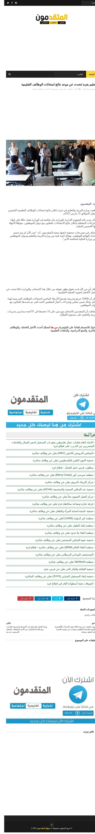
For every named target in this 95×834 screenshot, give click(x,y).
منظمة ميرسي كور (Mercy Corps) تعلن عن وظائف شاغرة (57, 476)
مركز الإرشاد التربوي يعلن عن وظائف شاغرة (65, 483)
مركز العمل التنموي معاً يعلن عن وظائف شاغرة (63, 498)
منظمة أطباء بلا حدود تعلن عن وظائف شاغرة (65, 534)
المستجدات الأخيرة (47, 91)
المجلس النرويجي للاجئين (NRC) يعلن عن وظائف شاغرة (58, 454)
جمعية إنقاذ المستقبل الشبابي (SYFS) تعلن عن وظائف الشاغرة (55, 577)
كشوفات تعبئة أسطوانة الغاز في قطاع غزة (66, 585)
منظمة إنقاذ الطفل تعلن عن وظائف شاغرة (66, 527)
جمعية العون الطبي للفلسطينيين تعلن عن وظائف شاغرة (59, 462)
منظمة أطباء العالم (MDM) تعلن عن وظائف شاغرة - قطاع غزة (55, 548)
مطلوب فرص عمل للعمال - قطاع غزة (68, 469)
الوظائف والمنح (33, 91)
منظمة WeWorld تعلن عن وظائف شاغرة (66, 563)
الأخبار (72, 91)
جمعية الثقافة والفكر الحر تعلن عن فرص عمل (64, 570)
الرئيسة (87, 75)
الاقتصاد (65, 91)
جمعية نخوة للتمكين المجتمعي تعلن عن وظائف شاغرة (60, 541)
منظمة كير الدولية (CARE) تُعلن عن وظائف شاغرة (61, 520)
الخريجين (58, 91)
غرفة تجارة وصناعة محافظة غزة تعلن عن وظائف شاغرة (58, 505)
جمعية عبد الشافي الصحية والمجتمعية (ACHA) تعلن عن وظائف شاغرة (51, 491)
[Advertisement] (47, 46)
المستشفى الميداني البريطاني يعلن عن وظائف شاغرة (60, 556)
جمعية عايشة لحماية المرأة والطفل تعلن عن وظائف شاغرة (57, 512)
